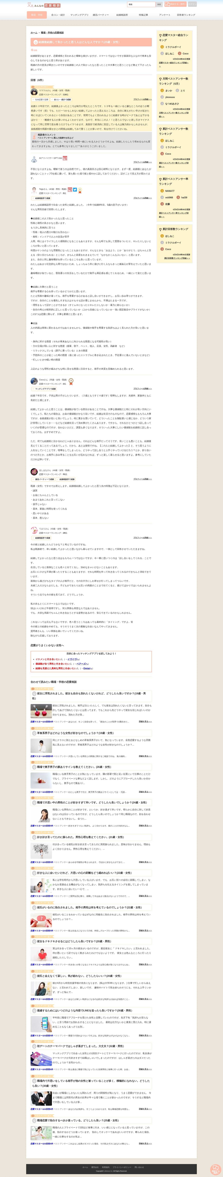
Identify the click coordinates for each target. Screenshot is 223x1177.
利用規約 (106, 1167)
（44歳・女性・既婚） (55, 470)
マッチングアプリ (79, 15)
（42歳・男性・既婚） (53, 189)
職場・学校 (37, 15)
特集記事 (143, 15)
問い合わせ (139, 1167)
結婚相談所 (122, 15)
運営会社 (95, 1167)
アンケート (165, 15)
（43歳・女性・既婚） (55, 90)
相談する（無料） (176, 4)
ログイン (192, 4)
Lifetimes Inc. (108, 1171)
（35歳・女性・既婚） (53, 380)
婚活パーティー (101, 15)
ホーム (85, 1167)
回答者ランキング (186, 15)
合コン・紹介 (58, 15)
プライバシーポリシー (122, 1167)
